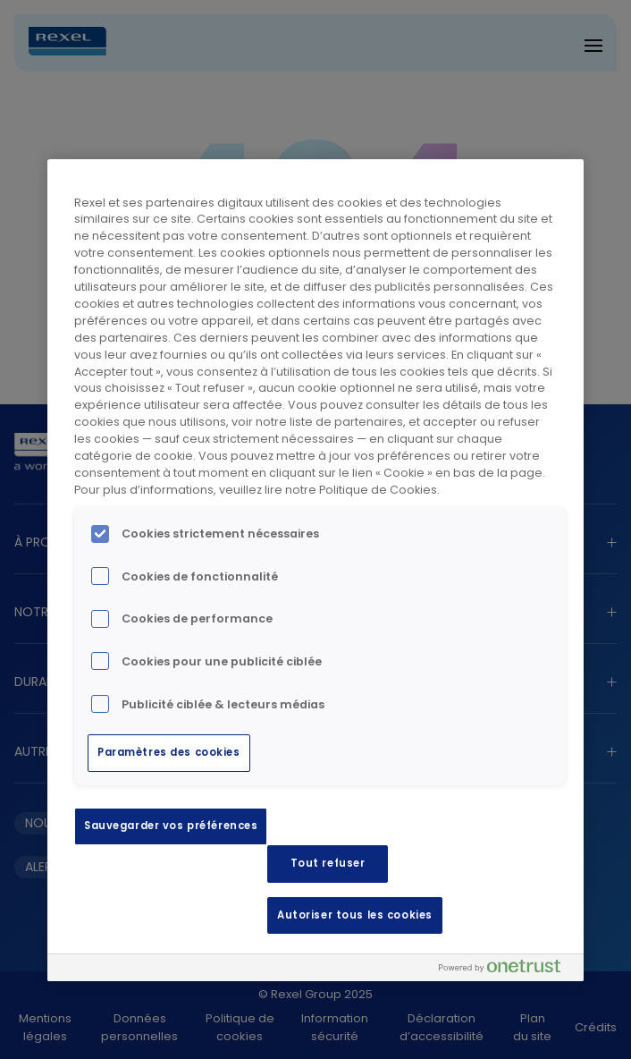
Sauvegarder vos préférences (170, 825)
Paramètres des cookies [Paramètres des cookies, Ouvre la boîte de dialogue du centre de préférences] (168, 752)
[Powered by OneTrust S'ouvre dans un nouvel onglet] (507, 970)
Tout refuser (328, 863)
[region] (315, 570)
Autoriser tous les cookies (355, 915)
